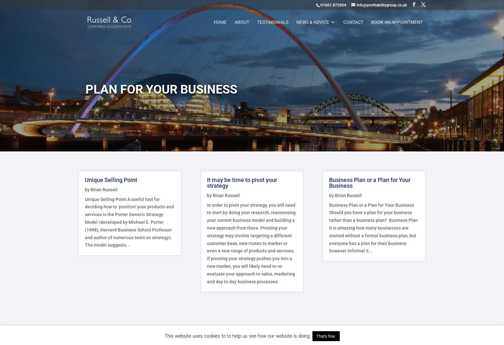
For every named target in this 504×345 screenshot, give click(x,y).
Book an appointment (397, 22)
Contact (353, 22)
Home (220, 22)
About (242, 22)
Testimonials (272, 22)
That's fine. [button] (326, 336)
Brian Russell (104, 189)
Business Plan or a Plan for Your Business (369, 183)
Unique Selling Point (111, 180)
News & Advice (312, 22)
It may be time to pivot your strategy (242, 183)
